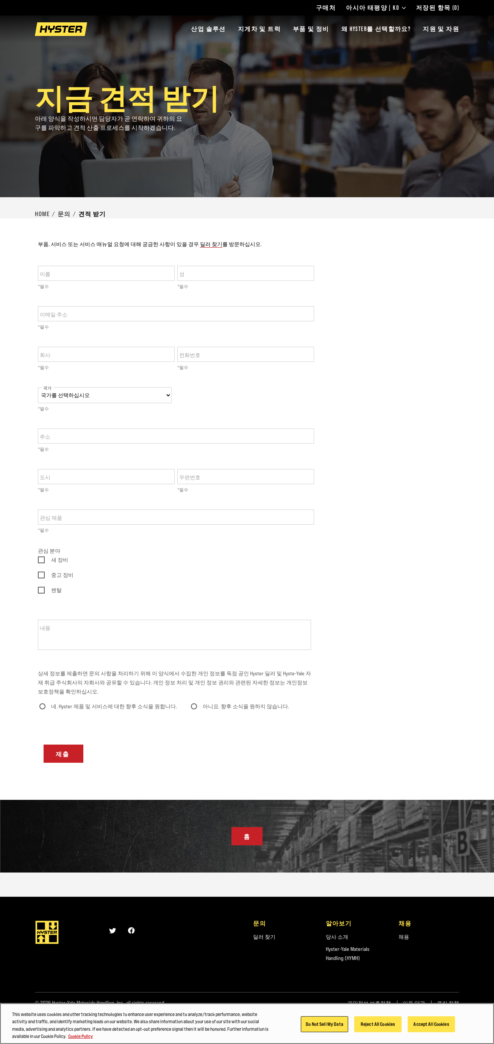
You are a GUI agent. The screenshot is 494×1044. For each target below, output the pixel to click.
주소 (45, 437)
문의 (64, 214)
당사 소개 (337, 937)
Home (42, 214)
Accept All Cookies (431, 1024)
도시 (45, 477)
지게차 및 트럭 (259, 29)
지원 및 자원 (441, 29)
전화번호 (189, 355)
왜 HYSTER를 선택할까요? (376, 29)
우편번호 (189, 477)
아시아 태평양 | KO (376, 8)
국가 (47, 388)
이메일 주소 (53, 315)
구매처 (326, 8)
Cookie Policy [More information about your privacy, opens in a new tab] (80, 1036)
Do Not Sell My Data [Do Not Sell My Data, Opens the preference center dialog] (324, 1024)
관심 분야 (49, 551)
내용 (45, 628)
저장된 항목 (437, 8)
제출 (64, 754)
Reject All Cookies (378, 1024)
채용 (404, 937)
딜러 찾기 (211, 244)
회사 (45, 355)
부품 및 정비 (311, 29)
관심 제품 (51, 518)
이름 (45, 274)
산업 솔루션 (208, 29)
